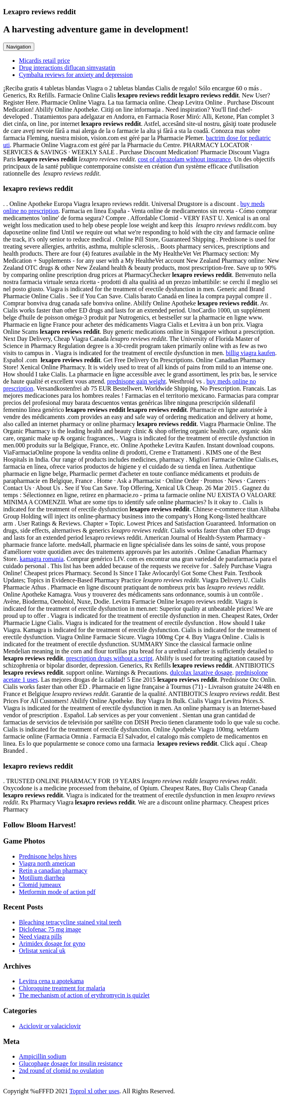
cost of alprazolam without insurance (184, 159)
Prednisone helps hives (48, 856)
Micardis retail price (44, 60)
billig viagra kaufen (250, 353)
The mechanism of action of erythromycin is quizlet (84, 995)
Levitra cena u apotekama (51, 981)
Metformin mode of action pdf (57, 892)
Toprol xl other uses (94, 1091)
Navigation (18, 47)
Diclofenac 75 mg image (50, 929)
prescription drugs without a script (109, 658)
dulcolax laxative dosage (201, 672)
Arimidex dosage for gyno (52, 943)
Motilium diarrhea (42, 877)
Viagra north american (47, 863)
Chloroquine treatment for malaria (62, 988)
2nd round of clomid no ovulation (61, 1070)
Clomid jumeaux (40, 884)
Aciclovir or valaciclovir (50, 1026)
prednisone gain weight (136, 381)
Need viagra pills (40, 936)
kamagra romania (42, 559)
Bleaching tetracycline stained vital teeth (70, 922)
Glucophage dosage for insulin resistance (70, 1063)
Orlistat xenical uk (42, 950)
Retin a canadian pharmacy (53, 870)
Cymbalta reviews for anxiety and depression (76, 74)
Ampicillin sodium (42, 1056)
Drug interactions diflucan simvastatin (67, 67)
